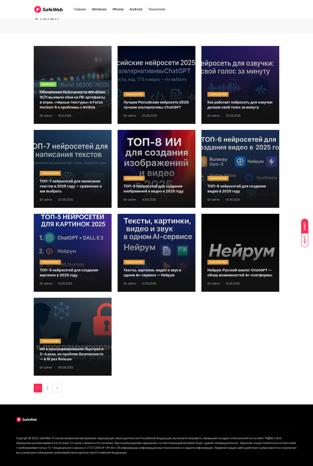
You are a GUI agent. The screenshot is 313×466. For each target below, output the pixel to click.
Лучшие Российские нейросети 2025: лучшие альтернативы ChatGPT (156, 105)
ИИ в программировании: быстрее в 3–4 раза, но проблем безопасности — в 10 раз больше (71, 354)
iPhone (118, 10)
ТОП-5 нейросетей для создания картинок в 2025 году (69, 273)
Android (135, 10)
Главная (80, 10)
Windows (99, 10)
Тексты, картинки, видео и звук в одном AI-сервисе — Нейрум (152, 273)
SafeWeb (45, 438)
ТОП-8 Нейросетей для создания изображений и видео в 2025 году (154, 189)
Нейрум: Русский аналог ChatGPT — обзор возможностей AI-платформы (239, 273)
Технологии (156, 10)
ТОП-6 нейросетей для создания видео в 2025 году (236, 189)
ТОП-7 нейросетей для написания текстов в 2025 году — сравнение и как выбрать (71, 186)
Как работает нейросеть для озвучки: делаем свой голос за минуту (240, 105)
